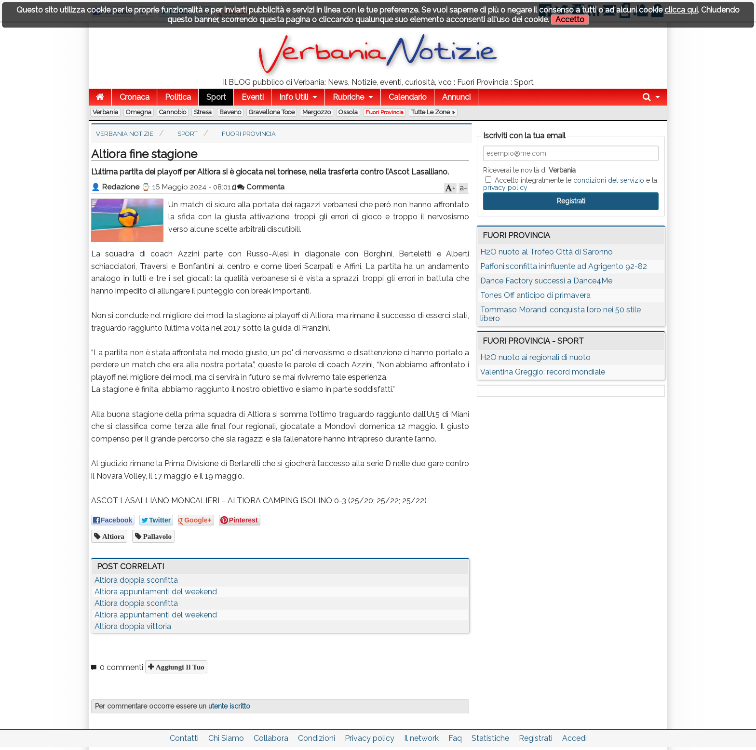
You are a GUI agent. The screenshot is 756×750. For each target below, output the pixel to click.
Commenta (260, 187)
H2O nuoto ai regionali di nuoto (535, 357)
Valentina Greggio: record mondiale (542, 371)
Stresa (203, 112)
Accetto (569, 19)
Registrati (536, 738)
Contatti (184, 738)
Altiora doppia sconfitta (136, 580)
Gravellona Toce (272, 112)
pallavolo (156, 536)
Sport (216, 97)
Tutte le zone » (433, 112)
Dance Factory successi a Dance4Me (546, 280)
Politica (178, 97)
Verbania (105, 112)
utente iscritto (229, 706)
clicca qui (681, 9)
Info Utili (293, 97)
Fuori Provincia (384, 112)
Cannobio (172, 112)
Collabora (271, 738)
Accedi (574, 738)
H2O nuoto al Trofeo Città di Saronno (546, 251)
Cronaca (134, 97)
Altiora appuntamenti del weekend (155, 591)
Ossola (348, 112)
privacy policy (505, 187)
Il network (421, 738)
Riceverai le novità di (529, 170)
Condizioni (316, 738)
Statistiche (490, 738)
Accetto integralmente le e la (570, 183)
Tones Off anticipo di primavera (535, 295)
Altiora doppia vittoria (132, 626)
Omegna (138, 112)
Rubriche (348, 97)
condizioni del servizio (608, 180)
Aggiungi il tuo (179, 666)
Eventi (253, 97)
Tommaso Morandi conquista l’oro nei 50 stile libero (560, 314)
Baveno (230, 112)
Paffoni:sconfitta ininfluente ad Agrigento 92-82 (563, 266)
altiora (112, 536)
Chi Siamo (226, 738)
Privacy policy (369, 738)
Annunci (456, 97)
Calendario (408, 97)
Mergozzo (316, 112)
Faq (455, 738)
